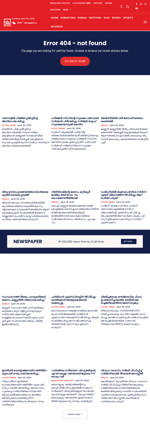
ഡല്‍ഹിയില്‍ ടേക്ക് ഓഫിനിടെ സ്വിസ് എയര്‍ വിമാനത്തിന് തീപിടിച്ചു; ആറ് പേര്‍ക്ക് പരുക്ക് (123, 195)
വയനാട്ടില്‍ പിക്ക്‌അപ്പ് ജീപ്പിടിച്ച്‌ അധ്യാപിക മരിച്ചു (20, 119)
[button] (127, 6)
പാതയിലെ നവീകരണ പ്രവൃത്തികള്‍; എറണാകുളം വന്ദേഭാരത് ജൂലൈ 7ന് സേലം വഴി (73, 373)
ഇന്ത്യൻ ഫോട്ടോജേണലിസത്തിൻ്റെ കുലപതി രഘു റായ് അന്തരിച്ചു (24, 371)
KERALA (104, 125)
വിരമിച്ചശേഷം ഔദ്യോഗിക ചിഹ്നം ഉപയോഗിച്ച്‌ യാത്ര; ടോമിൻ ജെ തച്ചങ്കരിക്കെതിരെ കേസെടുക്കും (121, 300)
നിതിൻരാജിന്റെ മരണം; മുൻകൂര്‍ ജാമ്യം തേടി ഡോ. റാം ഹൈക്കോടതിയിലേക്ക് (70, 195)
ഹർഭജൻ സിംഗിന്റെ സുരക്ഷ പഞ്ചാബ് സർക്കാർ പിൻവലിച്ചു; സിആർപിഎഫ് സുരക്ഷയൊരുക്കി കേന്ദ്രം (74, 121)
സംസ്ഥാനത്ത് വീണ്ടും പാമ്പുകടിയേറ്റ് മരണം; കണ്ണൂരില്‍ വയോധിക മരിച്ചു (23, 298)
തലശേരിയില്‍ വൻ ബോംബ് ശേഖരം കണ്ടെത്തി (122, 119)
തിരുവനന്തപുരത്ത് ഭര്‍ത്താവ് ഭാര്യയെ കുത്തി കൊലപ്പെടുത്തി (25, 193)
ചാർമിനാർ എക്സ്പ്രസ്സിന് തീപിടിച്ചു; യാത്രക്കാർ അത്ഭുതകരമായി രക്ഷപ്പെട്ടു (73, 300)
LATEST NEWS (9, 125)
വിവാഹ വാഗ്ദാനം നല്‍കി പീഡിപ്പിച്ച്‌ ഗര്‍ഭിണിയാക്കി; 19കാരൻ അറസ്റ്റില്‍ (122, 371)
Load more (75, 414)
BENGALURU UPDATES (62, 380)
